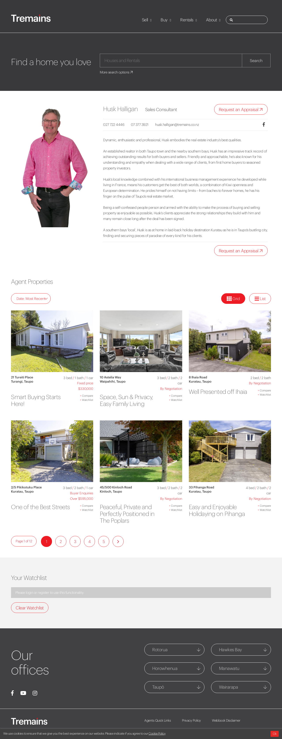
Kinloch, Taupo (111, 491)
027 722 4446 (113, 124)
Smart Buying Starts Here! (37, 400)
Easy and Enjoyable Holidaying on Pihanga (218, 510)
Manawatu (229, 668)
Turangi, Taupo (22, 381)
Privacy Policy (192, 720)
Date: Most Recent (32, 298)
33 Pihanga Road (201, 487)
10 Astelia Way (110, 377)
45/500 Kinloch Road (116, 487)
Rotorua (160, 649)
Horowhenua (164, 668)
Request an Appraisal (242, 109)
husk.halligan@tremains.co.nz (178, 124)
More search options (117, 72)
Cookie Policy (157, 733)
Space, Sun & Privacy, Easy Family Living (127, 400)
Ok (274, 734)
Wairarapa (228, 687)
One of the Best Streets (31, 510)
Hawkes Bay (230, 649)
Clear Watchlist (30, 608)
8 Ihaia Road (198, 377)
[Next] (118, 541)
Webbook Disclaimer (227, 720)
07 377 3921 (140, 124)
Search (256, 60)
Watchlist (86, 400)
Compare (86, 395)
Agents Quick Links (157, 720)
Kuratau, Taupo (200, 381)
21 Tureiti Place (22, 377)
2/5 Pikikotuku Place (26, 487)
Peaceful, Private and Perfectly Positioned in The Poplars (128, 513)
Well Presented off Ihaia (212, 395)
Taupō (158, 687)
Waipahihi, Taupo (113, 381)
